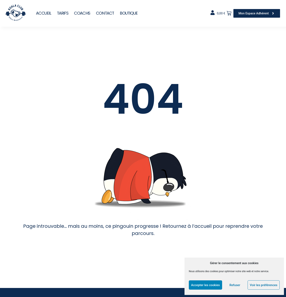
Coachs (82, 13)
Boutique (129, 13)
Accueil (43, 13)
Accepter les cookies (205, 285)
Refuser (234, 285)
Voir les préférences (263, 285)
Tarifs (62, 13)
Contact (105, 13)
